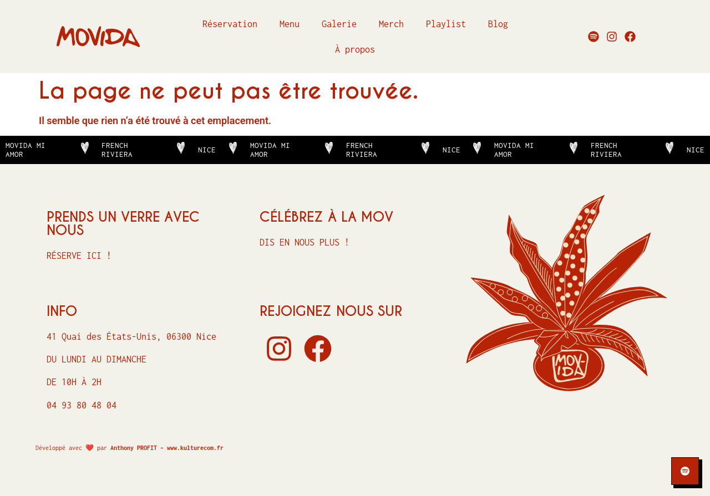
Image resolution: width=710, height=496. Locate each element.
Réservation (229, 24)
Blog (498, 24)
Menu (290, 24)
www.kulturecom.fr (195, 447)
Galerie (339, 24)
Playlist (446, 24)
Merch (391, 24)
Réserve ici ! (79, 255)
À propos (355, 49)
